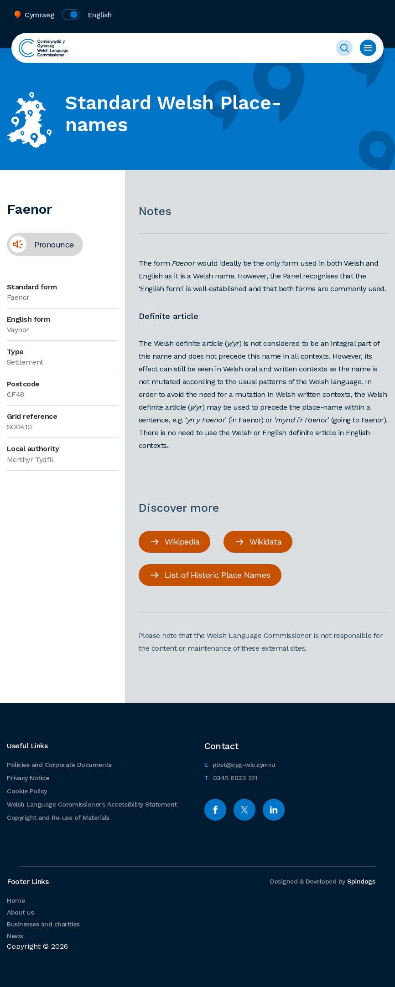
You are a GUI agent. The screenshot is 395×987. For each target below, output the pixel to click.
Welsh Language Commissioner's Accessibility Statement (92, 804)
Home (16, 900)
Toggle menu (368, 47)
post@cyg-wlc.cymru (239, 763)
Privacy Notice (28, 777)
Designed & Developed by (322, 881)
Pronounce (40, 244)
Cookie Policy (27, 791)
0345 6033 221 (230, 776)
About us (20, 912)
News (15, 936)
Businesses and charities (43, 924)
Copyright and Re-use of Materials (58, 817)
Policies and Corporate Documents (59, 764)
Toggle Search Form (344, 48)
